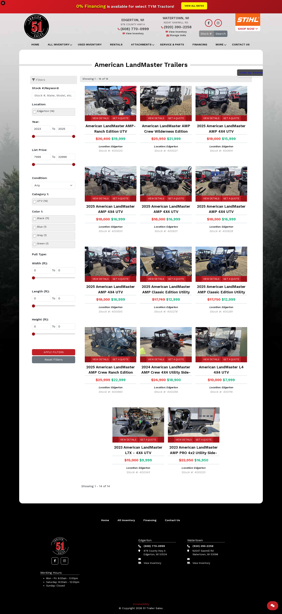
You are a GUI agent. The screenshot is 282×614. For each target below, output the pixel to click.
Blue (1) (41, 226)
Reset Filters (54, 359)
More (220, 44)
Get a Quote (121, 118)
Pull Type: (39, 254)
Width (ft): (40, 263)
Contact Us (241, 44)
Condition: (39, 178)
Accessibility (141, 604)
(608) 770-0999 (133, 29)
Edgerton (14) (45, 110)
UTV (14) (42, 200)
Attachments (141, 44)
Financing (200, 44)
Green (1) (43, 243)
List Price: (39, 150)
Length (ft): (40, 291)
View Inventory (133, 33)
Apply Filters (54, 352)
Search (221, 33)
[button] (55, 560)
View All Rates (194, 6)
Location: (39, 104)
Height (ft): (40, 319)
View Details (100, 118)
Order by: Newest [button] (252, 72)
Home (35, 44)
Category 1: (40, 194)
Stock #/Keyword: (45, 88)
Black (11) (43, 218)
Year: (35, 122)
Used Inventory (90, 44)
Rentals (116, 44)
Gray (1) (42, 235)
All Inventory (58, 44)
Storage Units (176, 35)
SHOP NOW (248, 29)
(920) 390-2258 (176, 27)
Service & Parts (172, 44)
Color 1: (37, 211)
